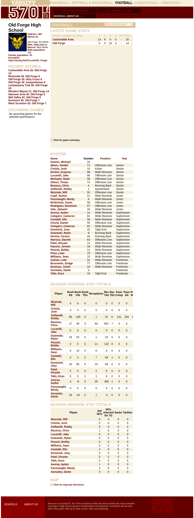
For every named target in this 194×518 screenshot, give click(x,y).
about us (73, 16)
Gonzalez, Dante (61, 270)
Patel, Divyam (59, 243)
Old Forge (59, 43)
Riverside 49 (16, 76)
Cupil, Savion (59, 195)
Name (54, 158)
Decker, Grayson (61, 172)
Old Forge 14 (41, 91)
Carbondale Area (63, 39)
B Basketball (101, 3)
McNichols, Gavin (61, 202)
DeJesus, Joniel (60, 266)
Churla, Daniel (59, 222)
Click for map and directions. (69, 484)
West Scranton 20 (19, 103)
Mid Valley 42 (16, 97)
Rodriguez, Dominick (64, 205)
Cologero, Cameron (63, 226)
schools (59, 16)
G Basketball (147, 3)
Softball (80, 3)
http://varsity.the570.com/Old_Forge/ (27, 60)
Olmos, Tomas (59, 182)
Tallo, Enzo (57, 273)
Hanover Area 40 (18, 94)
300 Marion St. (35, 35)
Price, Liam (58, 253)
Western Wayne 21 (20, 91)
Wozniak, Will (59, 192)
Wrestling (170, 3)
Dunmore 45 (16, 100)
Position (105, 158)
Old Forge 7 (32, 100)
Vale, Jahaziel (59, 209)
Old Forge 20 (16, 79)
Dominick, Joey (60, 229)
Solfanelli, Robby (61, 188)
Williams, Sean (60, 256)
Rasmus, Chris (60, 185)
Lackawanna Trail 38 (21, 85)
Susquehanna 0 (35, 82)
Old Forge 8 (32, 76)
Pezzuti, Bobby (60, 249)
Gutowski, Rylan (61, 232)
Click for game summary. (67, 140)
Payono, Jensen (61, 246)
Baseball (60, 3)
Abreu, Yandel (59, 165)
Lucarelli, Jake (60, 175)
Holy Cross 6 (34, 79)
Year (124, 158)
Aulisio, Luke (59, 259)
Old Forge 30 (16, 82)
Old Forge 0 (37, 94)
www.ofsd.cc (40, 44)
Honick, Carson (60, 236)
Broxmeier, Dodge (62, 263)
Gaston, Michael (61, 161)
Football (123, 3)
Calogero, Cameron (63, 215)
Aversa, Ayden (60, 212)
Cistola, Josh (59, 168)
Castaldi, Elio (59, 219)
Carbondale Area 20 (20, 70)
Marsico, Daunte (61, 239)
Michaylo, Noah (60, 178)
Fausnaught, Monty (63, 199)
